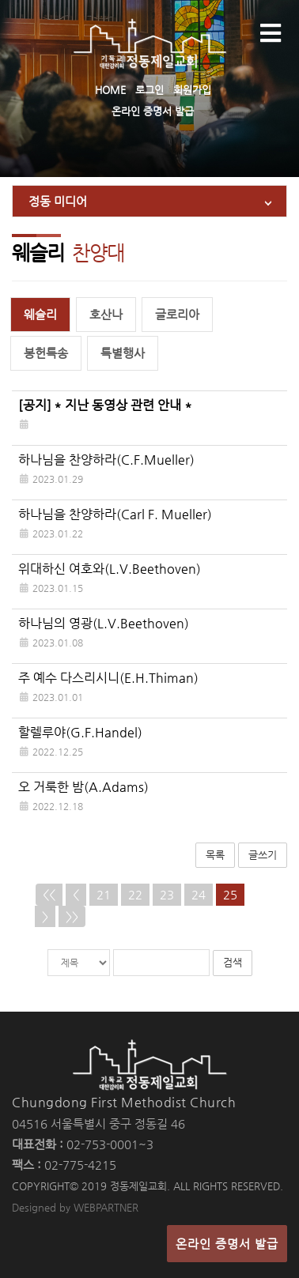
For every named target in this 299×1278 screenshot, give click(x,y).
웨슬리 (40, 314)
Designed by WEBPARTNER (75, 1207)
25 (230, 894)
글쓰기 (262, 855)
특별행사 (122, 353)
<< (49, 894)
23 (167, 894)
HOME (110, 90)
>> (72, 916)
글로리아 (177, 314)
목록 (215, 855)
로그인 (149, 90)
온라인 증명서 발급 (153, 111)
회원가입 (192, 90)
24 (198, 894)
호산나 (106, 314)
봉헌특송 (46, 353)
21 (104, 894)
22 (135, 894)
